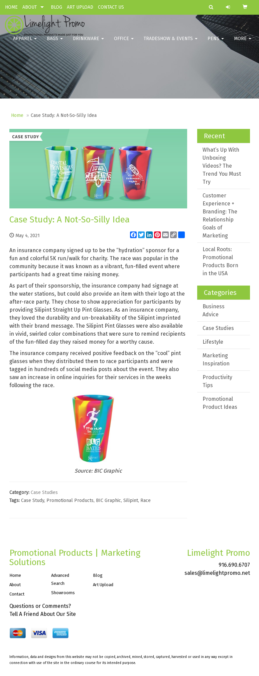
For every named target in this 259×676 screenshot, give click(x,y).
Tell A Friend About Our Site (42, 614)
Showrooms (63, 592)
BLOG (56, 7)
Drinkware (88, 43)
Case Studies (44, 492)
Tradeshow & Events (171, 43)
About (15, 584)
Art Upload (103, 584)
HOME (11, 7)
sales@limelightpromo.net (217, 573)
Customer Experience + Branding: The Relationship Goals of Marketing (220, 215)
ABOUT (29, 7)
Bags (55, 43)
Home (17, 115)
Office (124, 43)
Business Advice (214, 310)
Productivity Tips (217, 381)
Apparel (25, 43)
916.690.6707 (234, 565)
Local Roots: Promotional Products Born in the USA (220, 261)
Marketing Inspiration (216, 359)
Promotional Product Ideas (220, 403)
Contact (16, 594)
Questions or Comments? (40, 606)
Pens (216, 43)
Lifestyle (213, 342)
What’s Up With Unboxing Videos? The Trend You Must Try (222, 166)
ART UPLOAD (80, 7)
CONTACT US (111, 7)
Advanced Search (60, 579)
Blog (98, 575)
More (242, 43)
